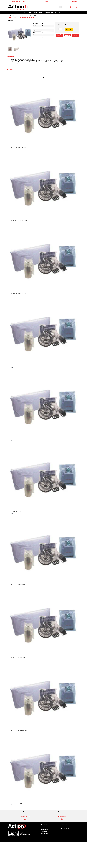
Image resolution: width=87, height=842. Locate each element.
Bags (11, 15)
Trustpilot (46, 1)
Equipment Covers (27, 15)
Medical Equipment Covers (20, 15)
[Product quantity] (60, 29)
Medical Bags (14, 15)
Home (9, 15)
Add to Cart (69, 29)
